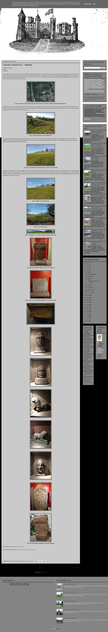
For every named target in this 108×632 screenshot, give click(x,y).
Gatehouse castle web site (88, 368)
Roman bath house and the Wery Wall (33, 77)
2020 (87, 267)
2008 (87, 316)
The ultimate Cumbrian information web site (87, 350)
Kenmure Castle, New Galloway (71, 592)
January (89, 292)
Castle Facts (87, 341)
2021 (87, 265)
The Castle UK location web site (88, 374)
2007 (87, 318)
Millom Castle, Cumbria (97, 219)
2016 (87, 297)
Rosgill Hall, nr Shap (96, 231)
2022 (87, 262)
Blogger (58, 628)
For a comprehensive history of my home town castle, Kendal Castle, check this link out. (94, 99)
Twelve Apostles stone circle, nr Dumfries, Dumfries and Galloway (97, 146)
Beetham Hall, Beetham (97, 195)
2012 (87, 307)
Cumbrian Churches (86, 344)
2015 (87, 300)
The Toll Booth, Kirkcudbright (95, 158)
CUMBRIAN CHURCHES (91, 94)
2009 (87, 314)
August (89, 276)
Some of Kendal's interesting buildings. (96, 208)
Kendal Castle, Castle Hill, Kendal (71, 609)
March (89, 287)
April (88, 285)
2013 (87, 304)
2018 (87, 272)
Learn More (87, 4)
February (90, 290)
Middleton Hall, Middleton (70, 618)
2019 (87, 270)
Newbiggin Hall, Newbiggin (70, 601)
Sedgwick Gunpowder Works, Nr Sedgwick (97, 132)
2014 (87, 302)
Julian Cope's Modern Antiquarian (87, 364)
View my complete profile (99, 356)
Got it (94, 4)
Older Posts (76, 567)
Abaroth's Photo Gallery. (88, 337)
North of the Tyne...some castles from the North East (88, 380)
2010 (87, 311)
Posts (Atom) (44, 572)
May (88, 279)
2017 (87, 295)
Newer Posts (6, 567)
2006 (87, 321)
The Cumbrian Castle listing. (101, 344)
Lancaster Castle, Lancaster (96, 243)
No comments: (30, 561)
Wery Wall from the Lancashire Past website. (25, 549)
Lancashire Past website (18, 546)
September (90, 274)
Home (41, 567)
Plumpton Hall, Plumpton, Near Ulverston (98, 184)
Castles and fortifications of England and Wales (88, 357)
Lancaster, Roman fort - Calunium (17, 65)
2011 (87, 309)
